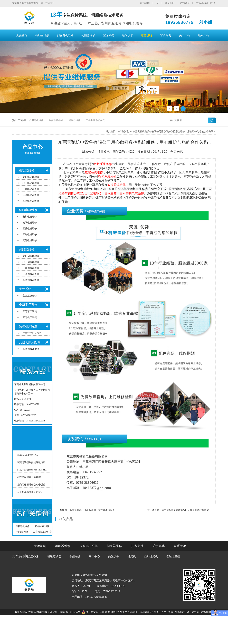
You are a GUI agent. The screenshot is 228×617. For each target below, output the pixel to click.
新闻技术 (127, 35)
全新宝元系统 (28, 304)
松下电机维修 (30, 222)
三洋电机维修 (30, 234)
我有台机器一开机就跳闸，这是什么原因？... (93, 510)
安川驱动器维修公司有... (30, 492)
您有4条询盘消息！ (206, 3)
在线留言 (185, 3)
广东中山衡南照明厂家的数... (32, 469)
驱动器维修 (42, 35)
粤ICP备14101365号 (70, 612)
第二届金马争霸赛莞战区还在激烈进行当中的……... (189, 510)
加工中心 (94, 556)
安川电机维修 (30, 216)
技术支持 (137, 546)
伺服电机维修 (65, 35)
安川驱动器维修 (31, 177)
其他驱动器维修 (31, 201)
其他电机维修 (30, 240)
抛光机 (132, 556)
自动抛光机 (151, 556)
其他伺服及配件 (29, 342)
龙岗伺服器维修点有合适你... (32, 484)
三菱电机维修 (30, 228)
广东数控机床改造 (32, 333)
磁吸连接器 (54, 556)
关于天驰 (184, 35)
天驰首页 (21, 35)
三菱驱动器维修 (31, 189)
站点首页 (110, 131)
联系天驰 (203, 35)
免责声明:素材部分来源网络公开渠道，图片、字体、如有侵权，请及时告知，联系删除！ (166, 612)
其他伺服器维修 (31, 280)
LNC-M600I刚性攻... (27, 455)
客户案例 (165, 35)
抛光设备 (113, 556)
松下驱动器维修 (31, 183)
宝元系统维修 (30, 295)
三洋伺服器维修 (31, 274)
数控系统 (75, 556)
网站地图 (145, 3)
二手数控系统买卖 (95, 120)
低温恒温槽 (173, 556)
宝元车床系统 (30, 311)
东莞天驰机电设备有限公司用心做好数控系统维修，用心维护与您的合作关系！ (174, 131)
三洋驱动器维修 (31, 195)
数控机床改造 (28, 326)
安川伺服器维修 (31, 256)
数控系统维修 (56, 120)
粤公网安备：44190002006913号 (102, 612)
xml (157, 3)
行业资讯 (124, 131)
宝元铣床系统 (30, 317)
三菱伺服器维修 (31, 268)
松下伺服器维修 (31, 262)
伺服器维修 (88, 35)
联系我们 (169, 3)
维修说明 (146, 35)
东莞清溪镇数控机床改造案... (32, 462)
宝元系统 (108, 35)
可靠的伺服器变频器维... (30, 477)
